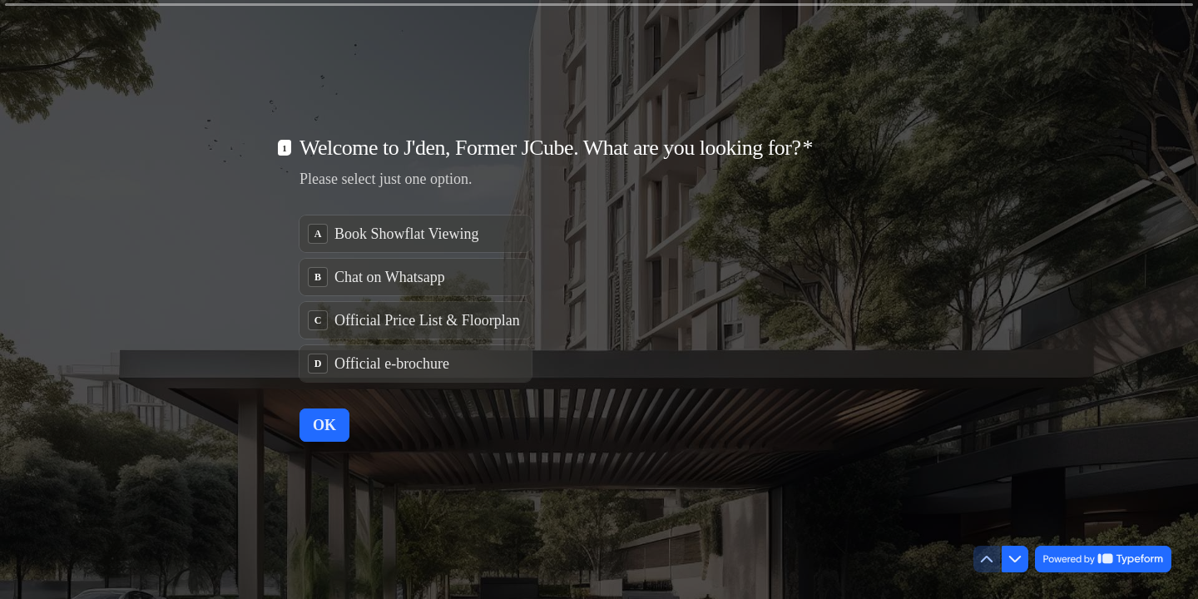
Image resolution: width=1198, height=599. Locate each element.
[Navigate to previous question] (986, 559)
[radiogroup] (416, 298)
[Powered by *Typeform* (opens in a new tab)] (1103, 559)
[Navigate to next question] (1015, 559)
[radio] (416, 233)
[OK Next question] (324, 425)
